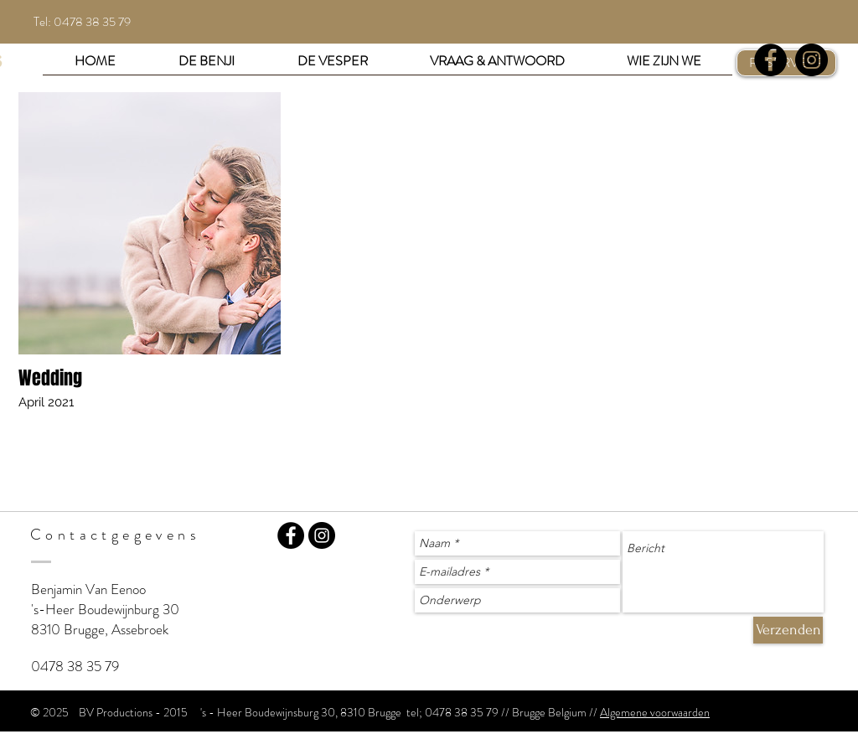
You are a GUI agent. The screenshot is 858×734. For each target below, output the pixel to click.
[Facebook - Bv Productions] (290, 535)
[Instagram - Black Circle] (811, 60)
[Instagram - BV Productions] (321, 535)
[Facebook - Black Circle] (770, 60)
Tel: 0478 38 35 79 (82, 22)
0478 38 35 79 (75, 666)
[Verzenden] (788, 630)
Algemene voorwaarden (655, 712)
